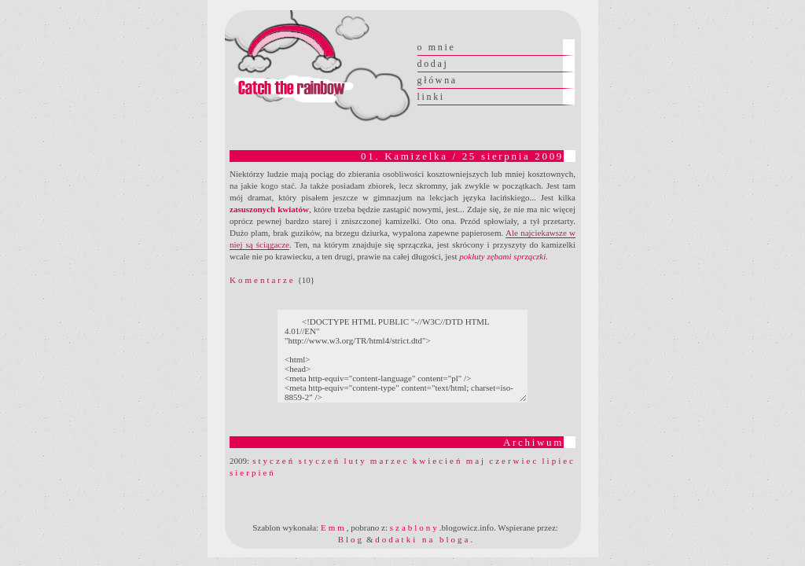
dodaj (433, 63)
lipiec (558, 460)
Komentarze (263, 280)
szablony (414, 527)
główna (437, 80)
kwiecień (438, 460)
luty (355, 460)
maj (476, 460)
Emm (334, 527)
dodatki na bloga (422, 539)
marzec (390, 460)
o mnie (436, 47)
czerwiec (514, 460)
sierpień (253, 472)
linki (431, 96)
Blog (351, 539)
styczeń (273, 460)
